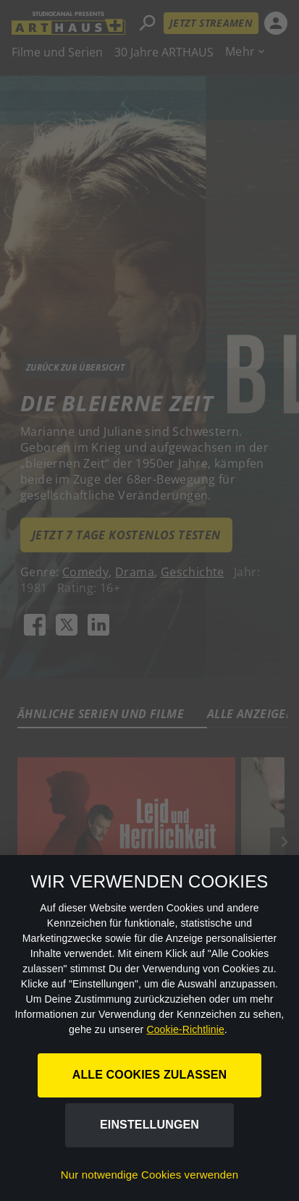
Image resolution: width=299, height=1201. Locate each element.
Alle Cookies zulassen (149, 1075)
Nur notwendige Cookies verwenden (149, 1174)
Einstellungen (149, 1124)
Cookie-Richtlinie (185, 1029)
